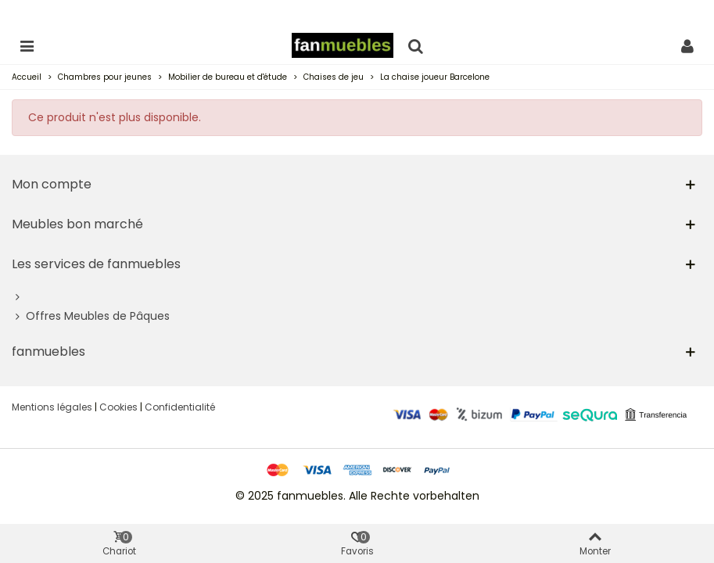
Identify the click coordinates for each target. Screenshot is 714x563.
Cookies (118, 407)
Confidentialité (180, 407)
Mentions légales (52, 407)
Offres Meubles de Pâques (91, 316)
